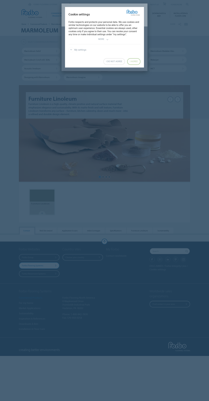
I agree (134, 61)
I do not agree (114, 61)
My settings (77, 49)
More (103, 39)
